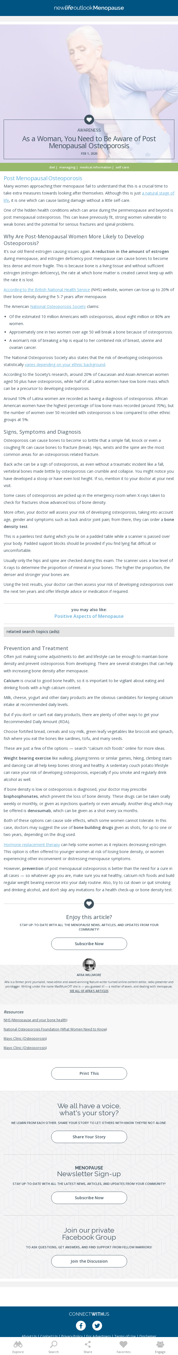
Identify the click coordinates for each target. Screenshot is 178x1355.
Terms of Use (125, 1336)
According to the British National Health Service (47, 289)
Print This (89, 1073)
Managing (67, 167)
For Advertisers (98, 1336)
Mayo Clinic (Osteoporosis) (25, 1038)
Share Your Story (89, 1136)
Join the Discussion (89, 1261)
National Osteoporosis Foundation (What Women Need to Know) (55, 1029)
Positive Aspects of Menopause (89, 616)
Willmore (89, 975)
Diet (52, 167)
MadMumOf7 (63, 986)
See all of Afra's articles (89, 991)
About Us (29, 1336)
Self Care (122, 167)
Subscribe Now (89, 943)
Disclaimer (147, 1336)
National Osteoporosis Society (58, 306)
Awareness (89, 130)
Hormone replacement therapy (32, 844)
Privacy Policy (72, 1336)
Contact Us (49, 1336)
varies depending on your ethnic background (65, 364)
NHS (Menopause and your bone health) (35, 1020)
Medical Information (95, 167)
